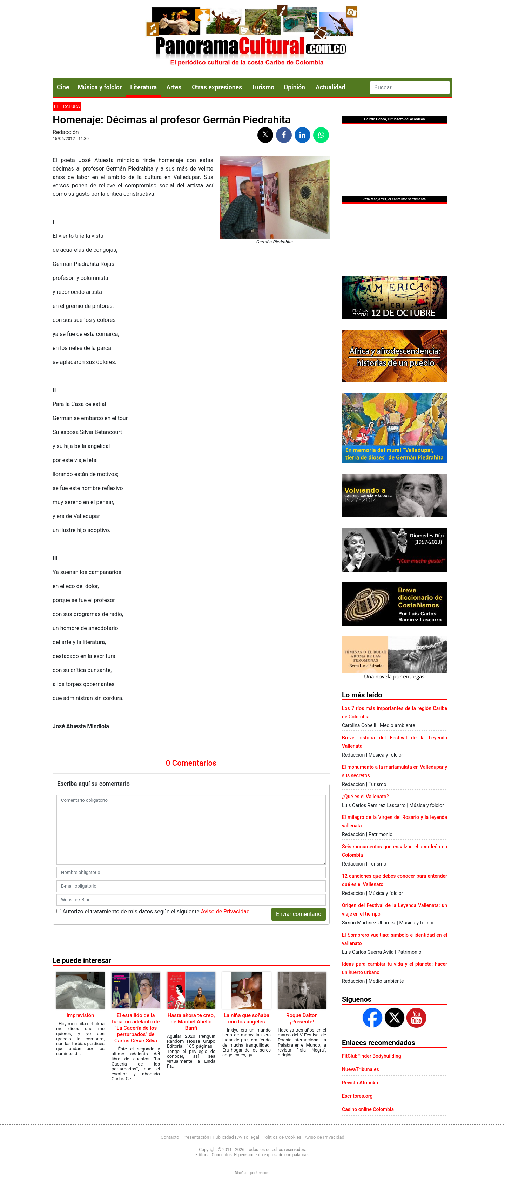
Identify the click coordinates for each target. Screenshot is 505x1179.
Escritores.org (357, 1096)
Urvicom (262, 1173)
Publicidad (223, 1137)
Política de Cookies (282, 1137)
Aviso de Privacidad (225, 911)
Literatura (143, 87)
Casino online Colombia (368, 1109)
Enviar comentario (298, 914)
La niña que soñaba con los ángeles (246, 1018)
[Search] (410, 87)
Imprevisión (80, 1015)
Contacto (170, 1137)
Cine (63, 87)
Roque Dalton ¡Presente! (302, 1018)
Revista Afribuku (360, 1082)
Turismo (262, 87)
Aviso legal (248, 1137)
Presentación (195, 1137)
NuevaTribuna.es (360, 1069)
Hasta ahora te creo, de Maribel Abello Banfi (191, 1021)
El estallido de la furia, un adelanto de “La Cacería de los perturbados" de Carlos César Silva (136, 1028)
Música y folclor (100, 87)
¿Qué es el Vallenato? (365, 796)
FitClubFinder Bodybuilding (371, 1056)
